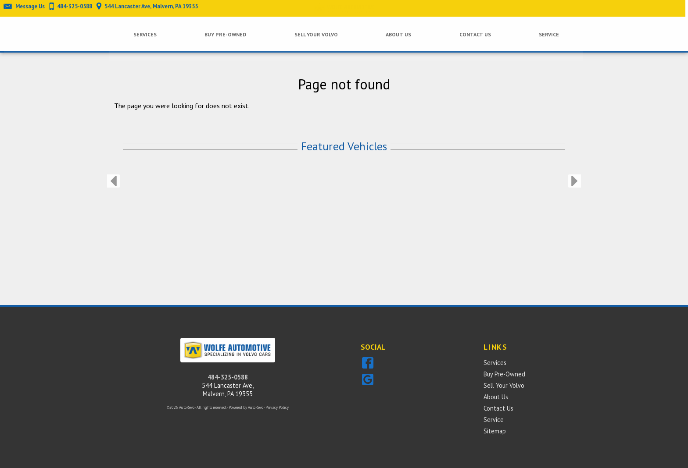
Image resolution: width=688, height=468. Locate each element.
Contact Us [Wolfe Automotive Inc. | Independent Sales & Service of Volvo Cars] (473, 34)
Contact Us (498, 408)
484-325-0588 (228, 377)
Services (142, 34)
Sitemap (495, 431)
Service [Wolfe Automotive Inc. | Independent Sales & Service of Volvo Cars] (547, 34)
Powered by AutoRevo (246, 407)
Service (494, 419)
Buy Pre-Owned (504, 374)
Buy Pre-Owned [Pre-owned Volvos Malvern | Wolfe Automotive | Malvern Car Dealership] (223, 34)
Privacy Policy (277, 407)
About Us (496, 397)
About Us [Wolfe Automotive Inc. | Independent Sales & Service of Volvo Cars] (396, 34)
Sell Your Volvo (313, 34)
